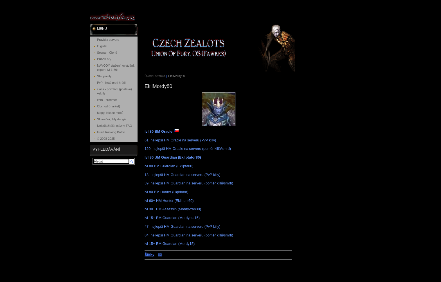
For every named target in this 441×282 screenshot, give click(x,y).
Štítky (149, 254)
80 (160, 254)
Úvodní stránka (155, 76)
